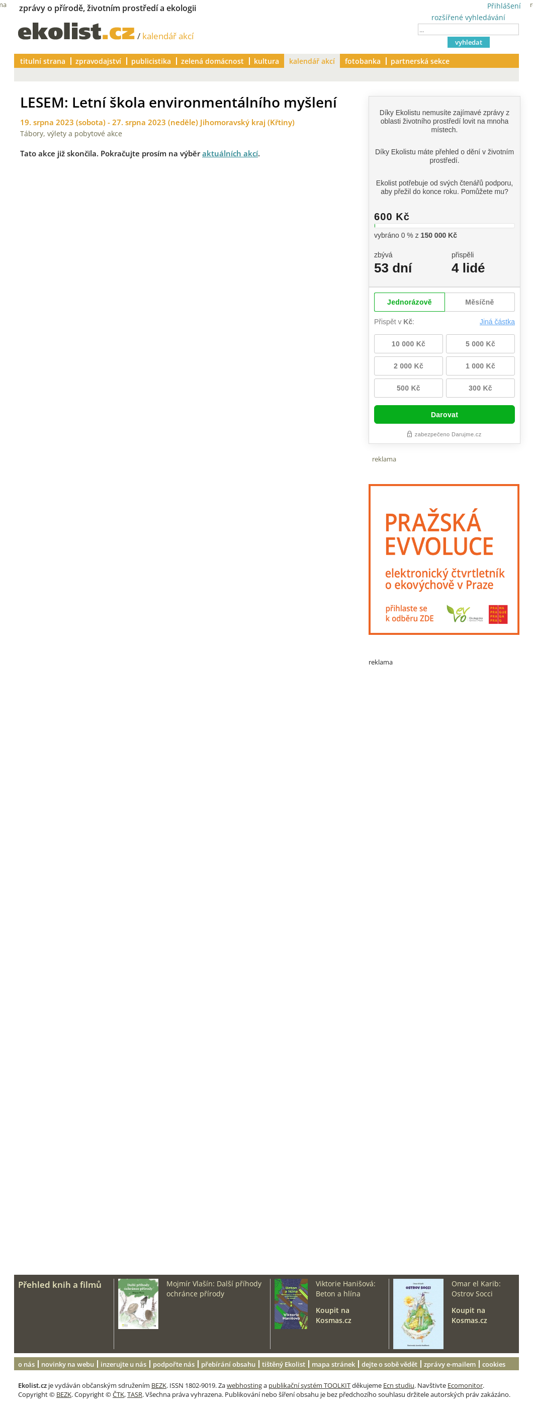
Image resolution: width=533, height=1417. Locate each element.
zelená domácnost (212, 61)
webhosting (244, 1385)
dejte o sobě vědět (389, 1364)
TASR (134, 1394)
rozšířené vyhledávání (468, 17)
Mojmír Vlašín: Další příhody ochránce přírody (213, 1288)
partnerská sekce (420, 61)
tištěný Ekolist (283, 1364)
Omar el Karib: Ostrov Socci (476, 1288)
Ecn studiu (398, 1385)
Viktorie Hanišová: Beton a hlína (346, 1288)
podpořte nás (174, 1364)
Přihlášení (504, 6)
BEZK (158, 1385)
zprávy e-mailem (450, 1364)
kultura (266, 61)
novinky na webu (67, 1364)
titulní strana (42, 61)
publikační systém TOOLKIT (309, 1385)
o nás (26, 1364)
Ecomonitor (465, 1385)
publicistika (151, 61)
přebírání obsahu (228, 1364)
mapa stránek (333, 1364)
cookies (493, 1364)
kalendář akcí (168, 36)
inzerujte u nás (123, 1364)
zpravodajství (98, 61)
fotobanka (363, 61)
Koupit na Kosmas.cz (333, 1315)
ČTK (118, 1394)
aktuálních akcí (230, 153)
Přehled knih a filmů (60, 1284)
